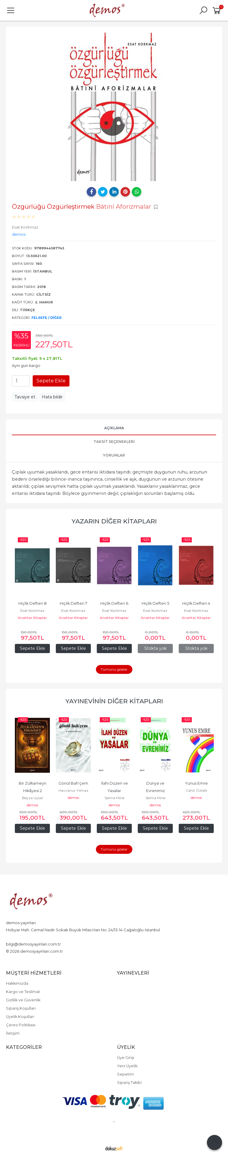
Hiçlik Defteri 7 (73, 603)
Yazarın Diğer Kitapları (114, 521)
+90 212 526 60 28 (22, 937)
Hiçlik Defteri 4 (196, 603)
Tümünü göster (114, 669)
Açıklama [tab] (114, 428)
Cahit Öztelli (196, 790)
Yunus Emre (196, 783)
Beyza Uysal (32, 798)
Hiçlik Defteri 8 (32, 603)
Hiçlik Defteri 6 (114, 603)
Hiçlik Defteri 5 (155, 603)
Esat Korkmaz (32, 610)
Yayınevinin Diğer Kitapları (114, 701)
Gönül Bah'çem (73, 783)
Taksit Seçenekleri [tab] (114, 441)
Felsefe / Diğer (46, 318)
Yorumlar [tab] (114, 455)
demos (32, 805)
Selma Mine (114, 798)
